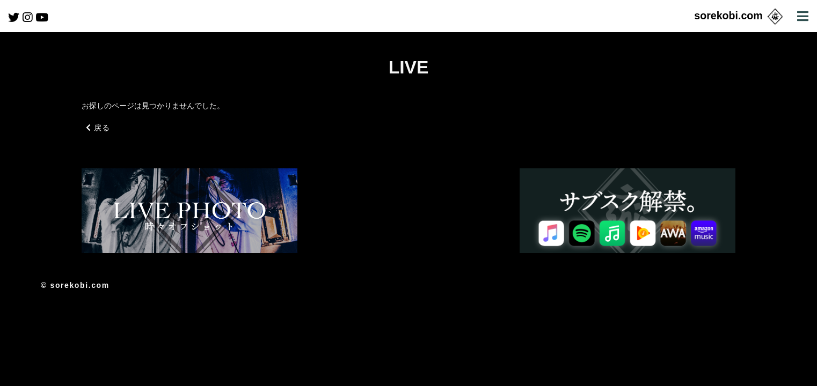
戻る (98, 127)
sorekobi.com (739, 15)
